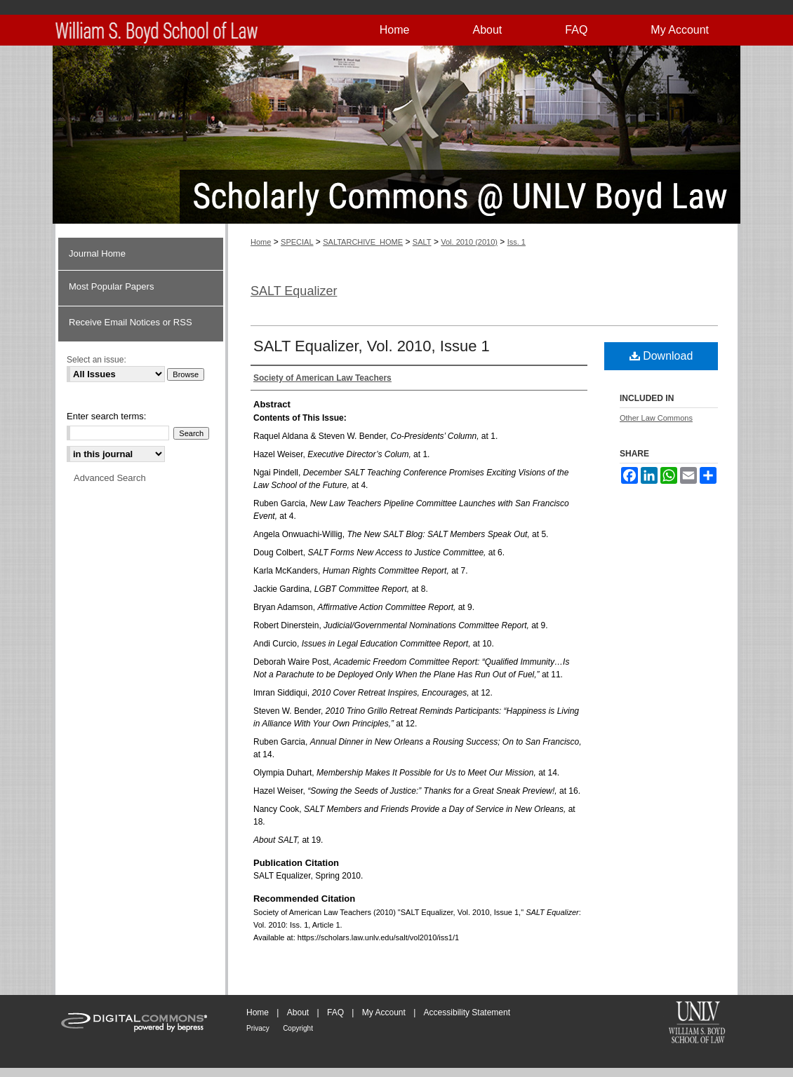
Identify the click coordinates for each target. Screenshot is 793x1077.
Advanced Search (110, 478)
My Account (384, 1012)
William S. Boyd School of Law (697, 1024)
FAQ (335, 1012)
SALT (422, 242)
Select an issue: (96, 360)
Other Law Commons (656, 418)
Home (261, 242)
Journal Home (97, 253)
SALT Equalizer (294, 291)
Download (661, 356)
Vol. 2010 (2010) (469, 242)
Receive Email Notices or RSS (130, 322)
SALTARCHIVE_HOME (363, 242)
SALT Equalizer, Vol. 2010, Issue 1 (371, 346)
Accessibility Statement (467, 1012)
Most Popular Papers (111, 286)
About (298, 1012)
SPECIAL (297, 242)
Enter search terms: (106, 416)
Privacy (257, 1028)
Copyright (298, 1028)
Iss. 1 (516, 242)
